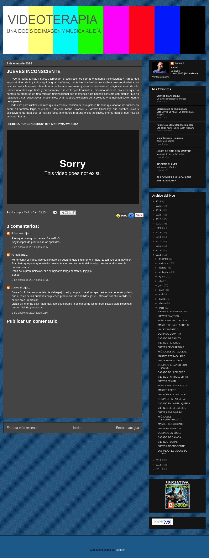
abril (160, 294)
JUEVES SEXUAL (167, 381)
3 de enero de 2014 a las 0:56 (30, 312)
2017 (159, 241)
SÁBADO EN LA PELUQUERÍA (174, 403)
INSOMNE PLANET (167, 164)
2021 (159, 223)
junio (161, 285)
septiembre (164, 272)
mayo (161, 290)
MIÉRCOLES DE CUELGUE (172, 320)
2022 (159, 219)
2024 (159, 210)
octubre (162, 267)
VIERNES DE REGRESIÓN (172, 408)
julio (160, 281)
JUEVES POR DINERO (170, 412)
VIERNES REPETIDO (169, 342)
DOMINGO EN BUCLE (169, 433)
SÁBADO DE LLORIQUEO (171, 372)
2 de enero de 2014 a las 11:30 (30, 279)
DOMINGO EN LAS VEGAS (172, 399)
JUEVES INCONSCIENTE (171, 446)
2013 (159, 460)
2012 (159, 464)
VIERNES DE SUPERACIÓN (172, 311)
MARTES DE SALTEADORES (173, 325)
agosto (162, 276)
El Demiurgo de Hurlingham (172, 109)
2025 (159, 205)
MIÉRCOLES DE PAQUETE (172, 351)
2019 (159, 232)
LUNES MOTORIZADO (170, 360)
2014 (159, 255)
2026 (159, 201)
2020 (159, 228)
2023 (159, 214)
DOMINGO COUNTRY (169, 334)
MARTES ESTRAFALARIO (171, 356)
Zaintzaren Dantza (165, 141)
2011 (159, 469)
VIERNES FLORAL (167, 442)
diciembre (163, 258)
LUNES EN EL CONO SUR (172, 394)
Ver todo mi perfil (160, 77)
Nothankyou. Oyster (166, 167)
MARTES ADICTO (167, 390)
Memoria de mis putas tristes (170, 154)
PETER (15, 254)
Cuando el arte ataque (169, 96)
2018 (159, 237)
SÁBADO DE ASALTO (169, 338)
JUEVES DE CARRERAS (171, 347)
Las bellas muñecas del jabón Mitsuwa (175, 128)
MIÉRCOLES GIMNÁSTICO (172, 385)
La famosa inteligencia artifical (171, 99)
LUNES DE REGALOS (169, 428)
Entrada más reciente (22, 428)
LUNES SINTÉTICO (168, 329)
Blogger (120, 549)
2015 (159, 250)
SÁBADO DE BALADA (169, 437)
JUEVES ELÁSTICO (168, 316)
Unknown (17, 233)
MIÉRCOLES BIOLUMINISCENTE (170, 418)
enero (161, 308)
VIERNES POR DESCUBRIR (173, 377)
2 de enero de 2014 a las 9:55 (30, 247)
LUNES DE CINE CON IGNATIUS (174, 151)
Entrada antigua (127, 428)
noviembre (164, 263)
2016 (159, 246)
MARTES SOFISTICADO (170, 424)
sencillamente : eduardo (170, 138)
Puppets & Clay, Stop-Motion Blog (175, 125)
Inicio (76, 428)
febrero (162, 303)
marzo (162, 299)
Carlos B (29, 212)
